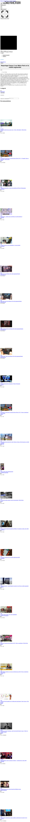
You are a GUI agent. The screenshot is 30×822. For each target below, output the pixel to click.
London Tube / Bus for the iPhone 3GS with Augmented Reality (11, 356)
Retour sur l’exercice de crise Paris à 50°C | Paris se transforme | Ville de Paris (14, 643)
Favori (10, 51)
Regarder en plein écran (5, 14)
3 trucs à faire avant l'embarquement (6, 471)
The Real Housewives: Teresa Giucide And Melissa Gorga (10, 789)
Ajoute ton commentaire (4, 98)
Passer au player (3, 0)
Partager (6, 51)
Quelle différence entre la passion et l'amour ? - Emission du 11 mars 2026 (13, 760)
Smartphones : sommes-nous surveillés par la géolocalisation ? (11, 216)
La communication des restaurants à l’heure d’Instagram (10, 383)
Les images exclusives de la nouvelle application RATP (10, 557)
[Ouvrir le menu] (1, 3)
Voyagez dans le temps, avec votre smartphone (8, 614)
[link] (15, 61)
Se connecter (3, 9)
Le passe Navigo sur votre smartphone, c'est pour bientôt (10, 245)
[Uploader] (1, 8)
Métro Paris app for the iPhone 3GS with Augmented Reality (11, 301)
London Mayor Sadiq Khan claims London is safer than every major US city (13, 817)
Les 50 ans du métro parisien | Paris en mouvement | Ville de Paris (12, 500)
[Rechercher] (1, 6)
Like (2, 51)
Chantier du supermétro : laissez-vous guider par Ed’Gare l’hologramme (13, 188)
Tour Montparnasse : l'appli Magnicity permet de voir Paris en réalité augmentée (14, 586)
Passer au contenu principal (11, 0)
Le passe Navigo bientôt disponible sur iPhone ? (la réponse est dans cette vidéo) (14, 528)
